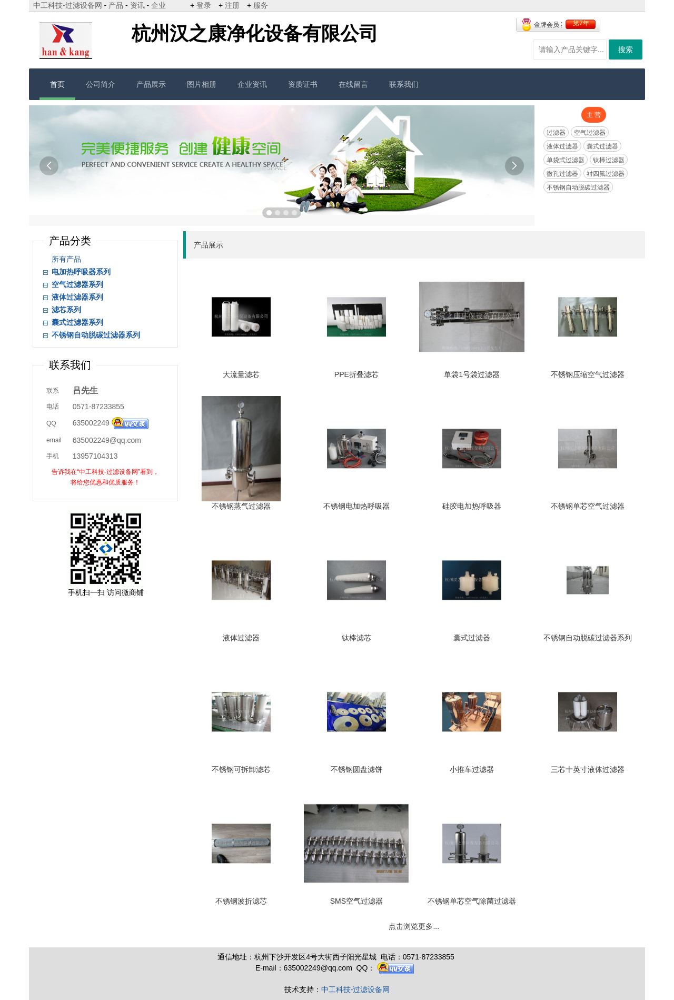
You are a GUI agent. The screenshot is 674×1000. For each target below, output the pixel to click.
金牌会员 (546, 24)
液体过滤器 (562, 146)
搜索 (625, 49)
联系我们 (404, 84)
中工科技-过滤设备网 (67, 5)
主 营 (594, 114)
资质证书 (303, 84)
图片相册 (201, 84)
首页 (57, 84)
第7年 (581, 23)
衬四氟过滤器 (606, 173)
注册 (232, 5)
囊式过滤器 (602, 146)
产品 (115, 5)
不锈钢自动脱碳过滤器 (578, 187)
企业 (158, 5)
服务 (260, 5)
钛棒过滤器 (609, 160)
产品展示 (151, 84)
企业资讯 (252, 84)
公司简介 (100, 84)
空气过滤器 (590, 132)
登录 (203, 5)
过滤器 (556, 132)
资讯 (137, 5)
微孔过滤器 (562, 173)
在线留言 (353, 84)
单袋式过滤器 (565, 160)
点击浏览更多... (414, 926)
